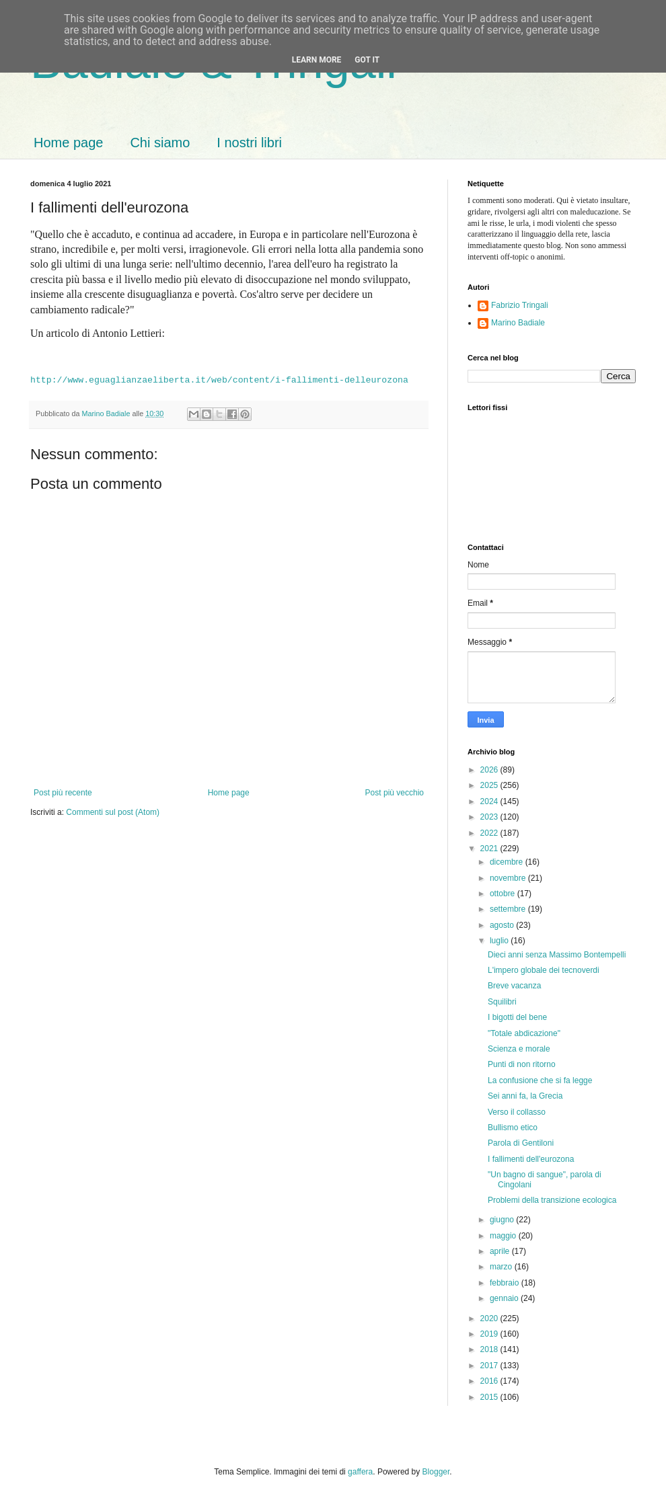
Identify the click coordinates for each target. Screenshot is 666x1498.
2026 (490, 770)
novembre (509, 878)
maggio (504, 1235)
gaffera (360, 1471)
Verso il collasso (517, 1112)
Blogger (436, 1471)
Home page (68, 142)
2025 (490, 785)
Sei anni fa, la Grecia (525, 1096)
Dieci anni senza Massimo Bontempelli (557, 954)
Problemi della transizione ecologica (552, 1200)
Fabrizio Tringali (519, 305)
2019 (490, 1334)
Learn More (317, 60)
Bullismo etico (513, 1127)
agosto (503, 925)
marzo (502, 1266)
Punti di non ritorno (522, 1064)
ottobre (503, 893)
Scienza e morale (519, 1049)
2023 (490, 817)
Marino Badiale (518, 322)
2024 (490, 801)
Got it (367, 60)
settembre (509, 909)
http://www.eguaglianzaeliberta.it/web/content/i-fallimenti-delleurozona (219, 380)
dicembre (507, 862)
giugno (503, 1219)
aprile (501, 1251)
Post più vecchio (394, 792)
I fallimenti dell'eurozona (531, 1159)
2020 (490, 1318)
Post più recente (63, 792)
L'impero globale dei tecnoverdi (543, 970)
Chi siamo (160, 142)
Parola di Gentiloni (521, 1143)
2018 (490, 1349)
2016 (490, 1381)
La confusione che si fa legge (540, 1080)
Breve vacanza (514, 985)
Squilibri (502, 1002)
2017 (490, 1365)
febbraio (505, 1283)
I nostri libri (249, 142)
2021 (490, 848)
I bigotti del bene (517, 1017)
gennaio (505, 1298)
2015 (490, 1397)
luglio (500, 940)
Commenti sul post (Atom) (112, 812)
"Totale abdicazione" (524, 1033)
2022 (490, 833)
